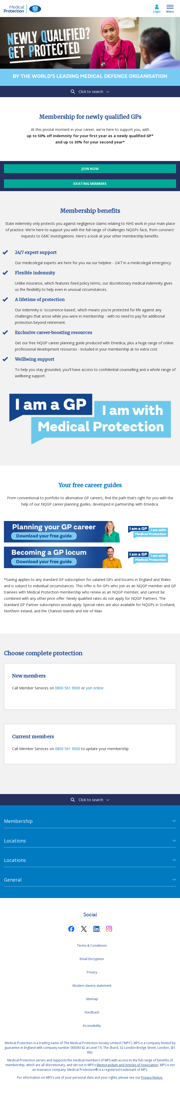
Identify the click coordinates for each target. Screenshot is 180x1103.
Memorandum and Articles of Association (127, 1065)
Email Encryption (92, 959)
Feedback (92, 1012)
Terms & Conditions (92, 945)
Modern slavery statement (92, 985)
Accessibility (92, 1025)
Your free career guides (90, 485)
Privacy (92, 972)
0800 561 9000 (67, 687)
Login (157, 11)
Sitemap (92, 999)
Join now (90, 168)
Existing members (90, 183)
